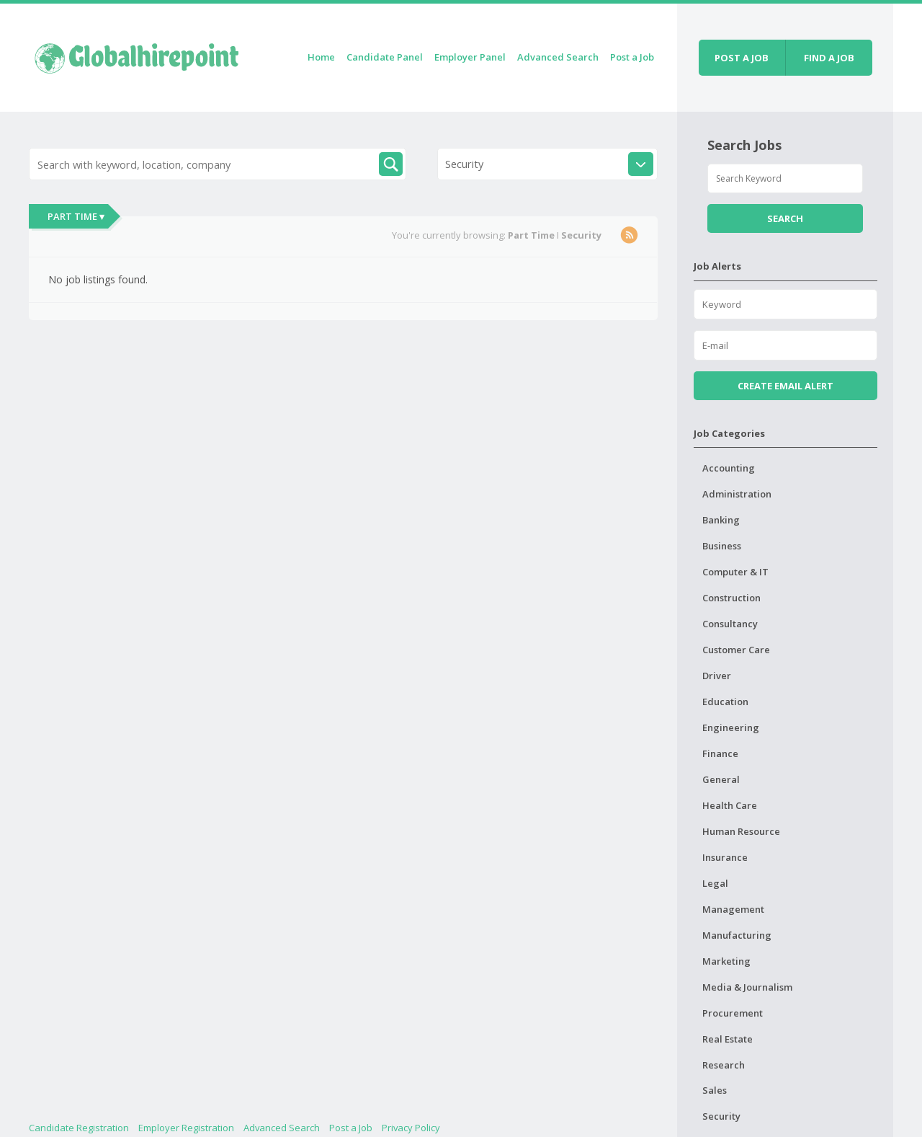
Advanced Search (558, 56)
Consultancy (730, 623)
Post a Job (632, 56)
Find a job (829, 57)
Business (721, 545)
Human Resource (741, 831)
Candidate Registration (79, 1127)
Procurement (732, 1013)
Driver (716, 675)
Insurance (725, 857)
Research (723, 1064)
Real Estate (727, 1038)
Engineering (730, 727)
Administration (736, 493)
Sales (714, 1090)
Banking (721, 519)
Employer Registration (186, 1127)
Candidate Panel (384, 56)
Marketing (726, 961)
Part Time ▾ (76, 216)
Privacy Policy (411, 1127)
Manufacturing (736, 935)
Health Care (729, 805)
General (721, 779)
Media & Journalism (747, 987)
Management (733, 909)
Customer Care (736, 649)
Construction (731, 597)
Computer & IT (735, 571)
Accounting (728, 467)
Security (721, 1116)
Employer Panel (470, 56)
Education (725, 701)
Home (321, 56)
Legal (715, 883)
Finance (720, 753)
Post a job (742, 57)
